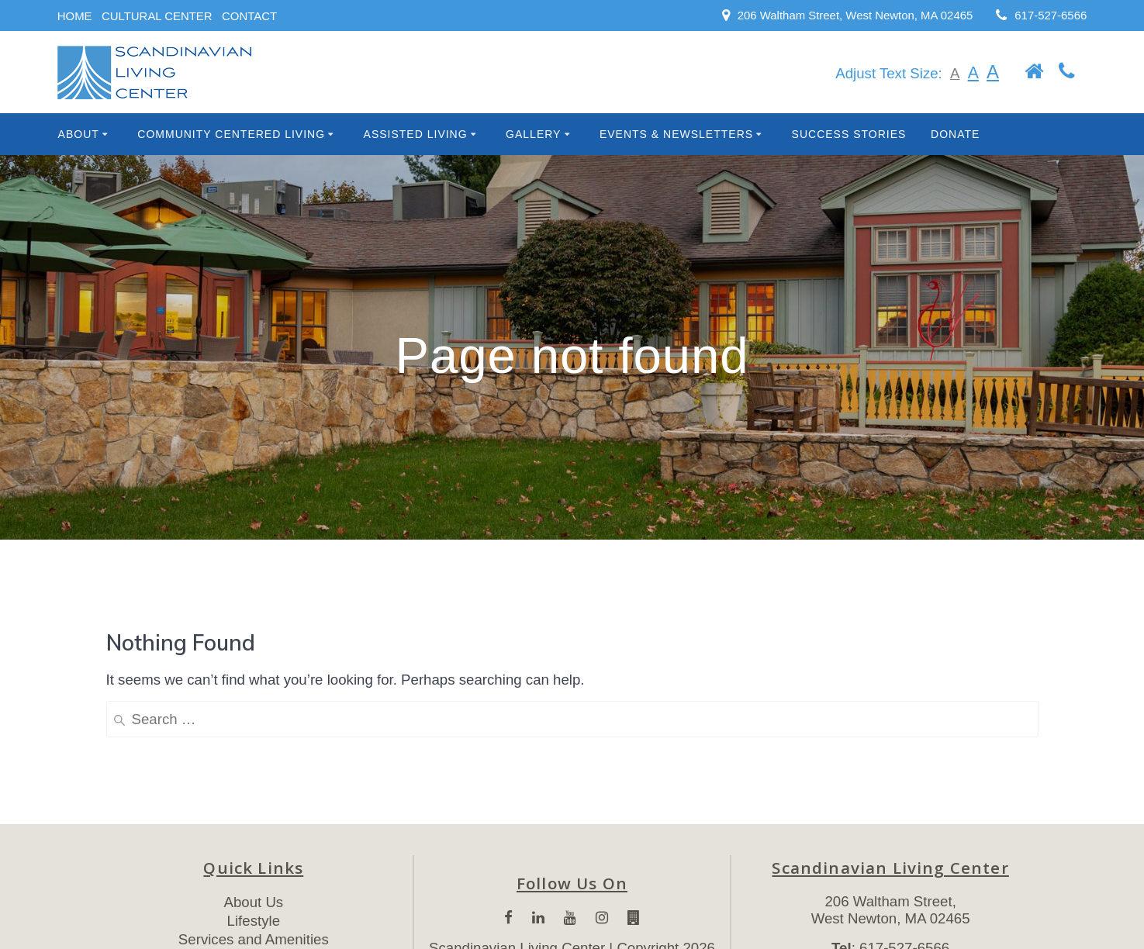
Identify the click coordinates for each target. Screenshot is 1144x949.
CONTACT (249, 15)
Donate (955, 134)
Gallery (533, 134)
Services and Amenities (253, 939)
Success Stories (849, 134)
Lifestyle (253, 921)
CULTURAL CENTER (157, 15)
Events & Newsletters (676, 134)
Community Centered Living (231, 134)
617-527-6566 (1050, 15)
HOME (74, 15)
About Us (253, 902)
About (78, 134)
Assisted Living (416, 134)
